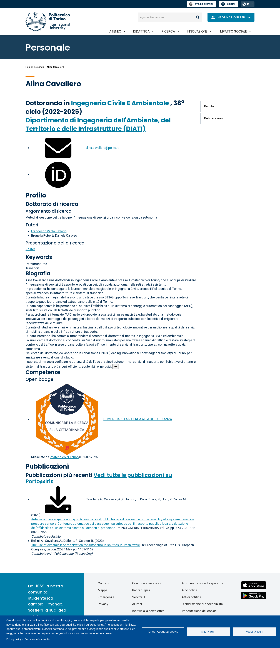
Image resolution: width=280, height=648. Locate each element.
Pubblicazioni (47, 466)
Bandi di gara (141, 590)
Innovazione (197, 31)
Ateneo (115, 31)
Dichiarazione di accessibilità (202, 604)
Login (231, 4)
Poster (30, 249)
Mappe (103, 590)
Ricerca (168, 31)
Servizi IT (138, 597)
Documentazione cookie (37, 639)
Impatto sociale (233, 31)
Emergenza (106, 597)
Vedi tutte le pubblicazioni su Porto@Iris (99, 478)
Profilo (36, 195)
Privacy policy (13, 639)
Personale (39, 67)
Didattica (141, 31)
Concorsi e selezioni (146, 583)
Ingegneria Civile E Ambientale (120, 103)
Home (29, 67)
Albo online (189, 590)
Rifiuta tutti (208, 631)
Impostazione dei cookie (163, 631)
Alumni (137, 604)
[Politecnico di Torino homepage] (48, 21)
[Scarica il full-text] (58, 499)
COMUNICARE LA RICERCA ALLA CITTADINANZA (137, 419)
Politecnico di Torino (64, 457)
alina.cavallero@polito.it (102, 148)
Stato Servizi (201, 4)
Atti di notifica (191, 597)
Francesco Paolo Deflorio (48, 231)
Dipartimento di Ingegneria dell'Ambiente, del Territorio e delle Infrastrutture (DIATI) (98, 124)
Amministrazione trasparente (202, 583)
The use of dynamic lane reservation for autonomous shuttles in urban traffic (85, 545)
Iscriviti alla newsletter (148, 611)
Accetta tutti (254, 631)
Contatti (103, 583)
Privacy (103, 604)
